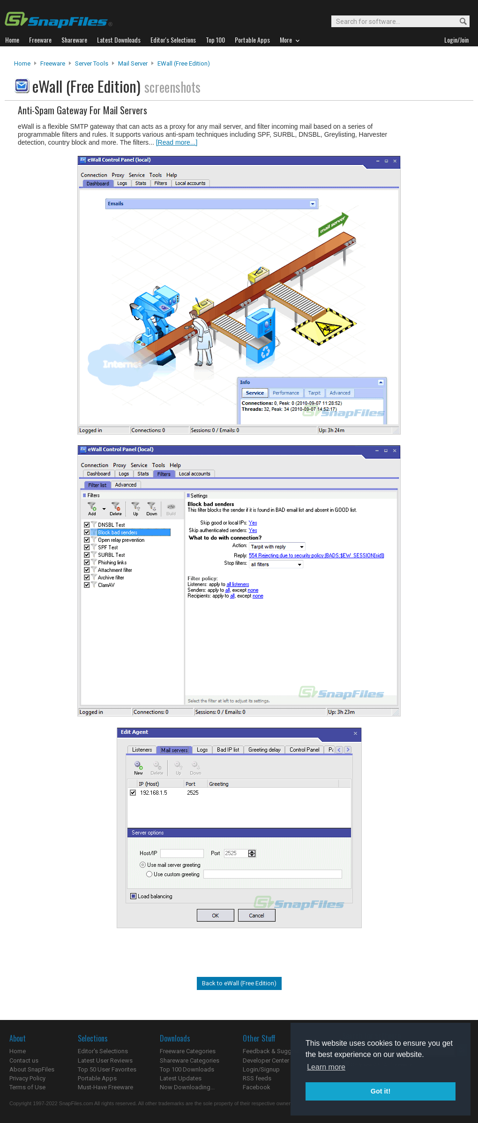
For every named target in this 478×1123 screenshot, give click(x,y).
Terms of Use (27, 1087)
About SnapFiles (31, 1069)
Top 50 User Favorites (107, 1069)
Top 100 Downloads (187, 1069)
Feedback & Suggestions (277, 1051)
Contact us (23, 1060)
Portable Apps (97, 1078)
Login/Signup (261, 1069)
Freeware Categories (188, 1051)
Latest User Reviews (105, 1060)
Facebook (256, 1087)
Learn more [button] (326, 1067)
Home (22, 63)
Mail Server (133, 63)
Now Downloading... (187, 1087)
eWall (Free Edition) (183, 63)
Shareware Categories (189, 1060)
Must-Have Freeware (105, 1087)
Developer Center (266, 1060)
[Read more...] (177, 142)
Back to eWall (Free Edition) (239, 983)
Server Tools (91, 63)
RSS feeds (257, 1078)
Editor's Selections (103, 1051)
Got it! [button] (380, 1091)
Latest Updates (181, 1078)
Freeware (52, 63)
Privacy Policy (27, 1078)
